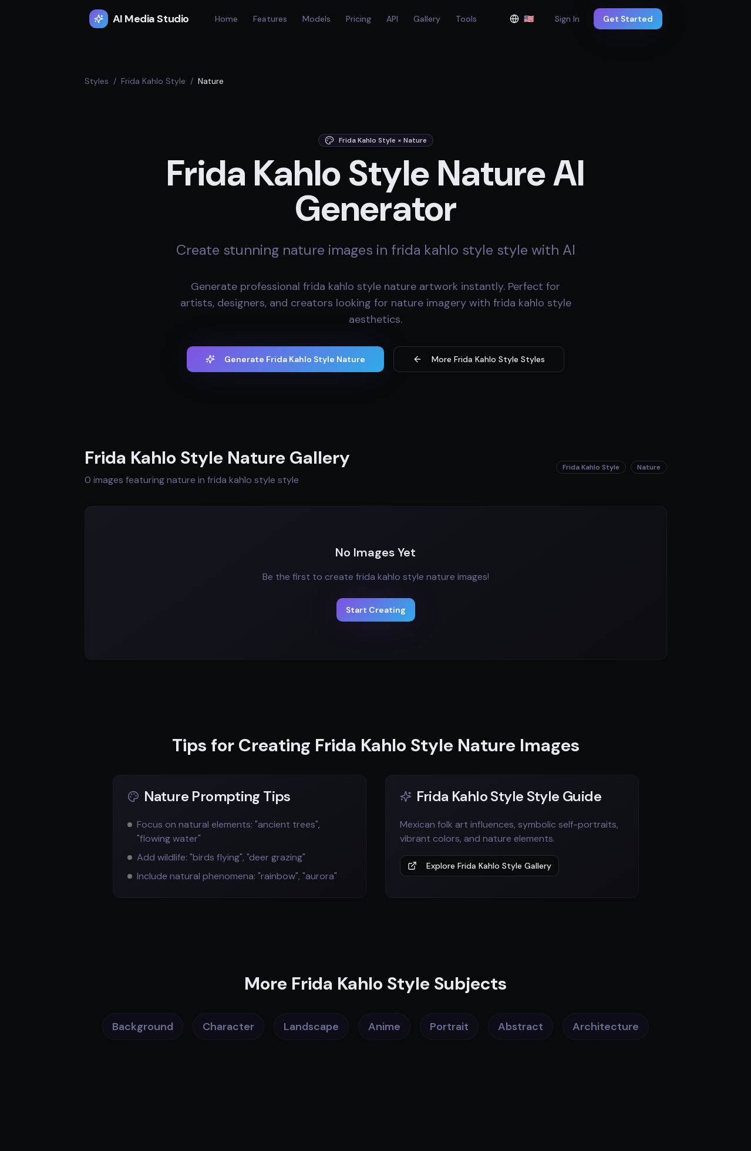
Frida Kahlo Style (153, 81)
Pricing (358, 18)
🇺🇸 (525, 21)
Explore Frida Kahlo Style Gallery (479, 865)
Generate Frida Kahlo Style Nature (285, 359)
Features (270, 18)
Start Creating (376, 610)
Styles (97, 81)
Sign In (567, 18)
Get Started (628, 18)
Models (316, 18)
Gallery (426, 18)
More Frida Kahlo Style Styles (479, 359)
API (392, 18)
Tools (466, 18)
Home (226, 18)
